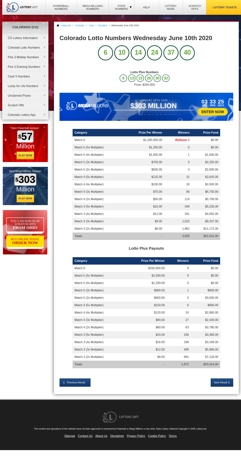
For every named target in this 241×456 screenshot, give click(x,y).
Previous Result (76, 382)
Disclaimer (117, 436)
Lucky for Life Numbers (23, 86)
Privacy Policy (136, 436)
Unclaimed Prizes (19, 95)
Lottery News (170, 7)
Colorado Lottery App (21, 114)
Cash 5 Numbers (19, 76)
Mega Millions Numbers (92, 7)
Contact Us (85, 436)
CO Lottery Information (23, 38)
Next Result (220, 382)
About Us (101, 436)
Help (146, 7)
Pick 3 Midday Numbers (23, 57)
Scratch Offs (195, 7)
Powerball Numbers (61, 7)
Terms (173, 436)
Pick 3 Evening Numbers (24, 66)
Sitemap (69, 436)
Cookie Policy (157, 436)
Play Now (25, 155)
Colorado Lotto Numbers (24, 47)
